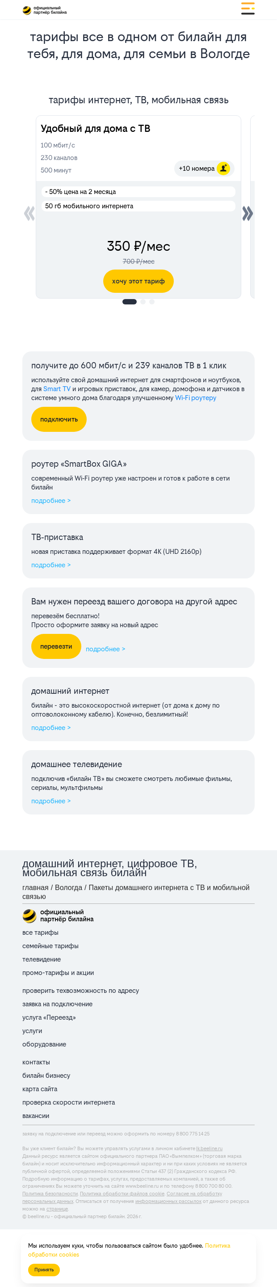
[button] (248, 213)
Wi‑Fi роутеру (195, 397)
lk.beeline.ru (209, 1149)
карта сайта (39, 1089)
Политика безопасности (50, 1194)
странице (57, 1209)
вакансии (35, 1115)
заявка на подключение (57, 1004)
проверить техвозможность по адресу (80, 990)
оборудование (44, 1044)
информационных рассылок (168, 1201)
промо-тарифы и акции (58, 972)
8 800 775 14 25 (193, 1134)
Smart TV (57, 388)
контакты (36, 1062)
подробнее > (51, 500)
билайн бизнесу (46, 1075)
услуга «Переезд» (49, 1017)
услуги (32, 1030)
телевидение (41, 959)
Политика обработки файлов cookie (122, 1194)
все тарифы (40, 932)
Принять (44, 1270)
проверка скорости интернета (68, 1102)
